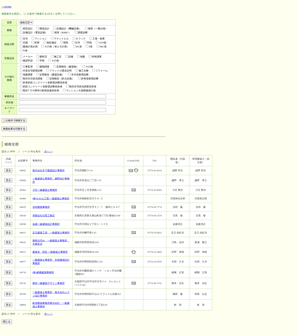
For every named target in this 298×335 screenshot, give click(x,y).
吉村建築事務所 (41, 207)
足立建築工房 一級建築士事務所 (51, 232)
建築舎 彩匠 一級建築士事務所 (50, 251)
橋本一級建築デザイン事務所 (48, 283)
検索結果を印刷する (14, 128)
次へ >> (48, 151)
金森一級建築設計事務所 (46, 224)
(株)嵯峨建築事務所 (43, 272)
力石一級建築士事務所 (44, 190)
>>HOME (7, 6)
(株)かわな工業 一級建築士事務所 (50, 198)
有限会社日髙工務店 (43, 215)
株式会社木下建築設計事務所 (48, 170)
